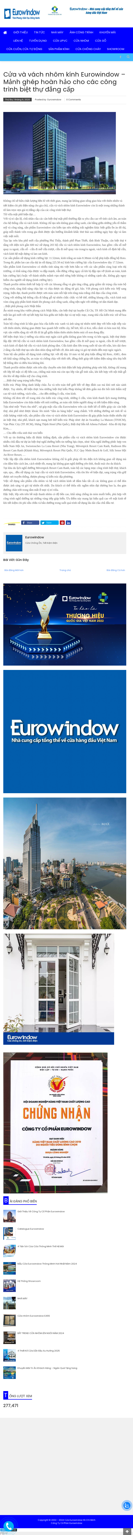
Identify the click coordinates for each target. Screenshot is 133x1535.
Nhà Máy (57, 32)
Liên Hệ (18, 41)
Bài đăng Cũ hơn (116, 570)
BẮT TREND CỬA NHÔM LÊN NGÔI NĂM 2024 (40, 1333)
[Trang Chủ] (5, 32)
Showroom (115, 49)
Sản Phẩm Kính (58, 49)
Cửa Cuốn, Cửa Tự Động (24, 49)
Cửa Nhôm (81, 41)
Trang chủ (65, 570)
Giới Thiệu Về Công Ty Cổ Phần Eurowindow (41, 1211)
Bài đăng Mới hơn (14, 570)
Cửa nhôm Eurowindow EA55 (33, 1315)
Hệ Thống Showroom (29, 1281)
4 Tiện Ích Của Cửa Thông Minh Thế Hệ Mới (40, 1246)
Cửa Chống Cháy (88, 49)
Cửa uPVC (60, 41)
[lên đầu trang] (127, 1531)
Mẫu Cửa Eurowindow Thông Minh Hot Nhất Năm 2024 (47, 1263)
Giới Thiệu (20, 32)
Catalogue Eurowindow (30, 1228)
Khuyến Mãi (107, 32)
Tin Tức (39, 32)
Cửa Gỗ (100, 41)
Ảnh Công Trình (81, 32)
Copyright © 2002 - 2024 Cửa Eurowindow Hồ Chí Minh (66, 1520)
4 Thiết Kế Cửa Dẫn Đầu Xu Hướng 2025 (38, 1350)
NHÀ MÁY (22, 1298)
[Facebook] (120, 57)
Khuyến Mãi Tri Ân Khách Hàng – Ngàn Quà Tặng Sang (47, 1368)
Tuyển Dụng (38, 41)
